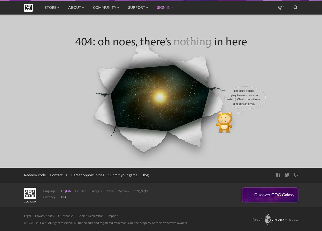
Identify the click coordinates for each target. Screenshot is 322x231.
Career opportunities (87, 175)
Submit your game (122, 175)
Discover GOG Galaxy (274, 195)
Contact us (58, 175)
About (75, 8)
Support (138, 8)
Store (52, 8)
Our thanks (65, 216)
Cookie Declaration (91, 216)
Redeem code (35, 175)
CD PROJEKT (276, 219)
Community (106, 8)
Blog (145, 175)
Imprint (113, 216)
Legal (27, 216)
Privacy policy (44, 216)
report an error (245, 103)
